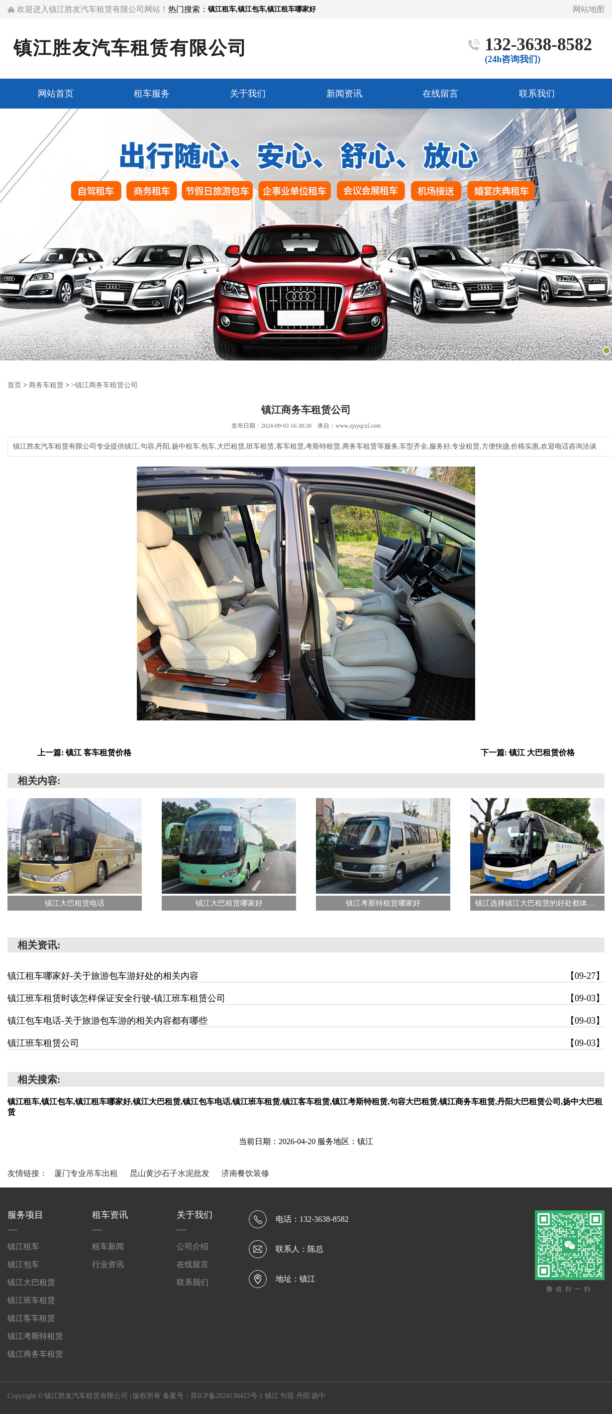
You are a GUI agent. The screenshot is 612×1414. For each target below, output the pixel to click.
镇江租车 (23, 1246)
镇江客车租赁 (31, 1317)
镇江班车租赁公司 (306, 1043)
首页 (14, 384)
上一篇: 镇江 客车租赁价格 (84, 752)
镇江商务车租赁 (35, 1353)
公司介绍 (192, 1246)
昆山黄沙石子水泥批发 (170, 1173)
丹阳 (304, 1395)
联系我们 (192, 1282)
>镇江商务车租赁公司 (104, 384)
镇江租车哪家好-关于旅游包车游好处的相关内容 (306, 975)
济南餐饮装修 (245, 1173)
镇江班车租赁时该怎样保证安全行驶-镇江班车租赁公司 (306, 998)
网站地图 (589, 9)
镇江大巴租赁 (31, 1282)
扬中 (318, 1395)
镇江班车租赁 (31, 1300)
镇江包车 (23, 1264)
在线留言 (192, 1264)
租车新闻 (108, 1246)
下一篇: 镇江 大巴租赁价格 (528, 752)
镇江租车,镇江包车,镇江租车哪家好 (262, 9)
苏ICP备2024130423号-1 (227, 1395)
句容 (288, 1395)
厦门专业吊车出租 (87, 1173)
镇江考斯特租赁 (35, 1335)
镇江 (273, 1395)
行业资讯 (108, 1264)
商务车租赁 (46, 384)
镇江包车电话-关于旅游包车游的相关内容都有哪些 (306, 1020)
